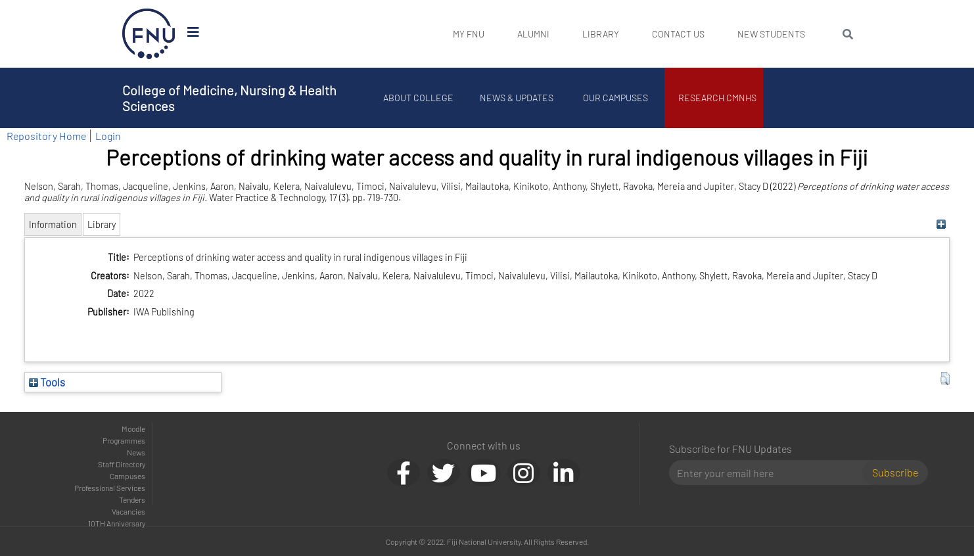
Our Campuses (615, 97)
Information (53, 224)
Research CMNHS (717, 97)
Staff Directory (121, 464)
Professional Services (109, 487)
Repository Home (46, 135)
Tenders (132, 499)
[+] (941, 224)
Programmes (124, 440)
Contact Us (678, 33)
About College (418, 97)
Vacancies (128, 511)
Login (108, 135)
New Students (771, 33)
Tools (47, 381)
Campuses (127, 475)
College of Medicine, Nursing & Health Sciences (229, 98)
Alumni (533, 33)
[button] (945, 378)
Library (600, 33)
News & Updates (516, 97)
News (136, 452)
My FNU (468, 33)
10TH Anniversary (116, 523)
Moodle (133, 428)
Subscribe (895, 472)
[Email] (771, 472)
